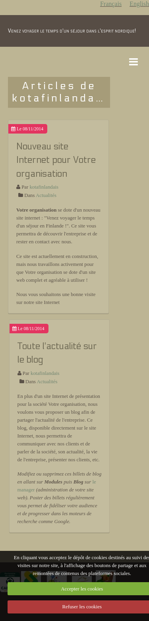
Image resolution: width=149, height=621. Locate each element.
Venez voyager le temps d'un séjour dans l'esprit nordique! (72, 31)
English (139, 3)
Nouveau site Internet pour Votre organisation (56, 160)
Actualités (46, 195)
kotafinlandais (43, 187)
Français (111, 3)
